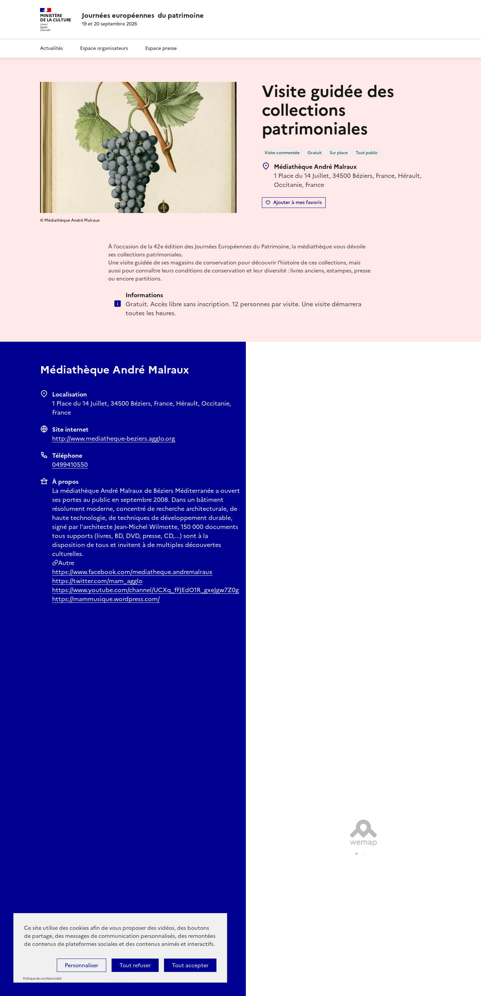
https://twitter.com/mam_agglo (97, 580)
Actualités (51, 48)
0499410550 (70, 464)
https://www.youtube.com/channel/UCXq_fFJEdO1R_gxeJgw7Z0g (145, 589)
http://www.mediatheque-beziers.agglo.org (113, 438)
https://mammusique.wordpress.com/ (106, 598)
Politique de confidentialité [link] (42, 978)
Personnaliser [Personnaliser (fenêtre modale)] (81, 965)
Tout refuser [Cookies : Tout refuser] (135, 965)
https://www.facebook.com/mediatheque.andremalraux (132, 571)
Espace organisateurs (104, 48)
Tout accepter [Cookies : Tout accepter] (190, 965)
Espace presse (161, 48)
